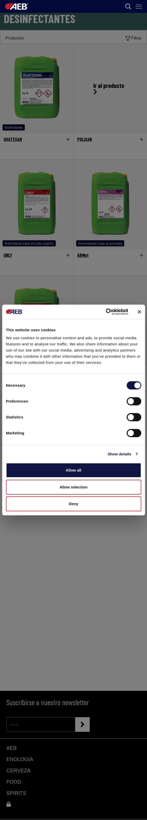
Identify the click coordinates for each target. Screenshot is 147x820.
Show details (119, 454)
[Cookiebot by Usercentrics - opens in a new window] (105, 311)
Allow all (73, 470)
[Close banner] (139, 312)
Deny (73, 504)
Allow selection (73, 487)
